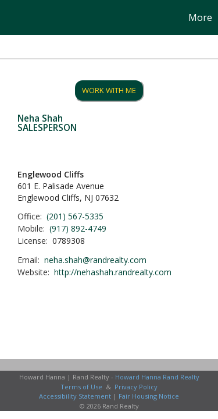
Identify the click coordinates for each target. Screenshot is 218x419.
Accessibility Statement (75, 396)
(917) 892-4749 (77, 228)
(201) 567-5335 (75, 216)
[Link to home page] (10, 17)
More (200, 17)
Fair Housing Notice (149, 396)
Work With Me (109, 90)
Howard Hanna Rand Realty (157, 376)
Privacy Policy (136, 386)
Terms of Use (81, 386)
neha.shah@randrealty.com (95, 259)
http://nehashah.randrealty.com (112, 272)
